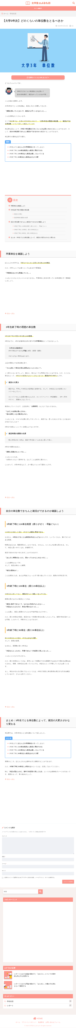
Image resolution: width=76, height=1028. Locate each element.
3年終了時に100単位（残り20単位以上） (26, 230)
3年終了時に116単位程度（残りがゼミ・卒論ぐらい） (30, 226)
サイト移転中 (38, 8)
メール (4, 864)
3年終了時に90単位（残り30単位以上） (26, 233)
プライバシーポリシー (29, 1022)
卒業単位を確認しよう (18, 206)
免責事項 (41, 1022)
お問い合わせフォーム (53, 1022)
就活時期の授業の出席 (21, 217)
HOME (38, 1019)
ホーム (18, 1022)
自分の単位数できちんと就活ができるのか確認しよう (28, 222)
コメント (4, 836)
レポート (39, 1005)
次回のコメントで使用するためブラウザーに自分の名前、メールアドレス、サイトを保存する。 (30, 877)
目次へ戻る (10, 313)
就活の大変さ (18, 214)
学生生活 (39, 1001)
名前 (3, 856)
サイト (4, 871)
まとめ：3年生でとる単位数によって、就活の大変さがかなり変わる (33, 237)
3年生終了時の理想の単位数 (20, 210)
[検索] (40, 892)
